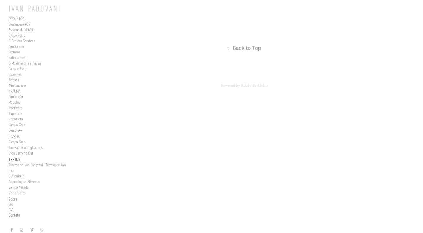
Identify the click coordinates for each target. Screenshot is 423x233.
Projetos (16, 18)
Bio (11, 204)
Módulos (14, 102)
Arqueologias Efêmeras (24, 181)
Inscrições (15, 107)
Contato (14, 215)
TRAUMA (14, 91)
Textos (14, 159)
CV (11, 209)
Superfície (15, 113)
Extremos (15, 74)
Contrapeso (16, 46)
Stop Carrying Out (21, 153)
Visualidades (17, 192)
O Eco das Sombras (22, 40)
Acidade (14, 80)
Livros (14, 136)
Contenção (16, 96)
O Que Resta (17, 35)
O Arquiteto (16, 176)
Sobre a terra (17, 57)
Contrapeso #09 (19, 24)
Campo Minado (19, 187)
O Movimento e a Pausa (25, 63)
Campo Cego (17, 124)
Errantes (14, 52)
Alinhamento (17, 85)
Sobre (13, 199)
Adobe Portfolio (254, 85)
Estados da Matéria (21, 29)
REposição (16, 119)
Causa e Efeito (18, 68)
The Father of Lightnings (26, 147)
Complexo (15, 130)
